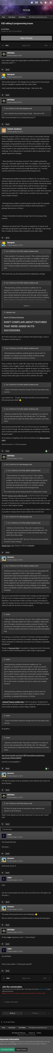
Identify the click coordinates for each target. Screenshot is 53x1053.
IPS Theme (15, 1033)
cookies (12, 1041)
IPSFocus (22, 1033)
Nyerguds (11, 74)
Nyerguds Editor (14, 648)
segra (9, 834)
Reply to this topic (27, 38)
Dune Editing (18, 31)
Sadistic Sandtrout (14, 129)
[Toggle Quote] (5, 108)
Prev (7, 45)
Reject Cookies (21, 1049)
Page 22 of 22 (26, 45)
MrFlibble (6, 29)
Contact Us (32, 1033)
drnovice (10, 557)
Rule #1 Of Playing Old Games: (14, 317)
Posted (14, 55)
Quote (7, 69)
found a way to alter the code (17, 496)
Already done (6, 546)
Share (12, 1013)
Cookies (39, 1033)
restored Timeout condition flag (13, 702)
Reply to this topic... (11, 1002)
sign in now (42, 989)
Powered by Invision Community (26, 1035)
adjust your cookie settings (8, 1044)
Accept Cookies (7, 1049)
